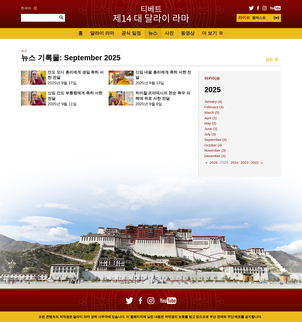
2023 (244, 162)
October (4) (213, 145)
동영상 (188, 33)
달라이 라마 (102, 33)
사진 (169, 33)
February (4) (214, 107)
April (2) (210, 118)
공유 (269, 60)
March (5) (211, 112)
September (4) (215, 140)
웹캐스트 (252, 18)
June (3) (210, 129)
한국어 (29, 8)
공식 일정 (131, 33)
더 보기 (212, 33)
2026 (213, 162)
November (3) (215, 150)
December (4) (215, 156)
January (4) (213, 101)
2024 (234, 162)
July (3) (210, 134)
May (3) (210, 123)
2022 (254, 162)
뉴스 (152, 33)
